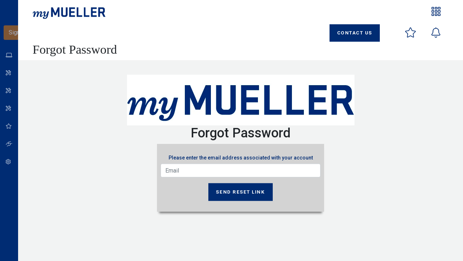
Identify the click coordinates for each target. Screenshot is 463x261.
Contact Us (354, 33)
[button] (7, 73)
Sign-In (18, 32)
